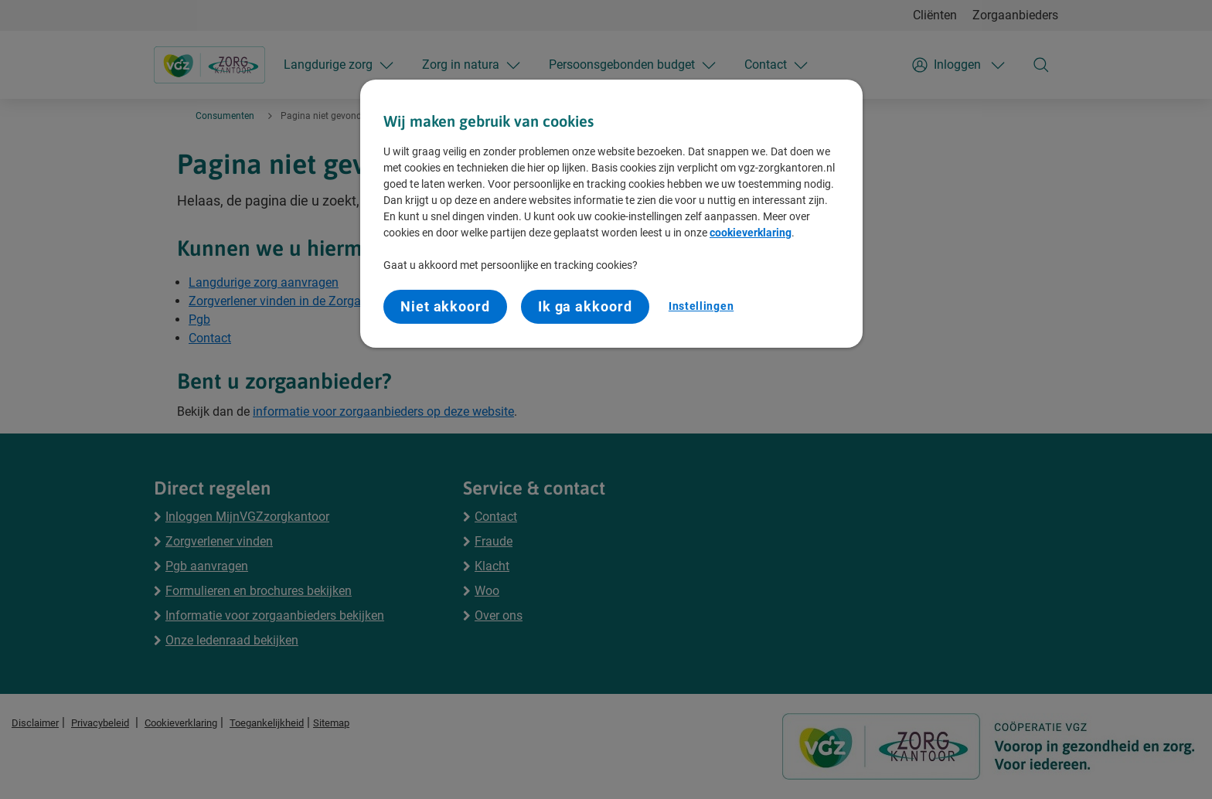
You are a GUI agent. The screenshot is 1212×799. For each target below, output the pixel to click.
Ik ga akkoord (585, 306)
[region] (611, 214)
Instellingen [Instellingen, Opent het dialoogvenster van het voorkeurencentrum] (701, 306)
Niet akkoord (445, 306)
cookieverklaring (751, 232)
